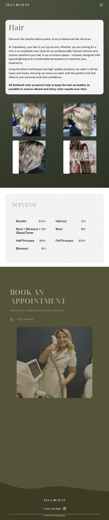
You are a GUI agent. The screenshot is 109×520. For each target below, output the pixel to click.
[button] (101, 5)
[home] (17, 5)
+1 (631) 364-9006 (24, 320)
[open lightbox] (29, 119)
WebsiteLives (60, 515)
